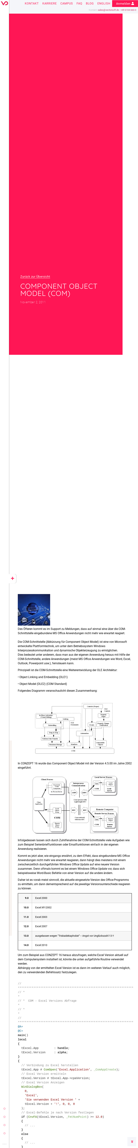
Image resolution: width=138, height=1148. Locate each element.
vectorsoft (4, 1108)
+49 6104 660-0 (128, 10)
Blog (90, 3)
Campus (66, 3)
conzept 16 (4, 1117)
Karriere (49, 3)
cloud (4, 1133)
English (103, 3)
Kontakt (32, 3)
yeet (4, 1125)
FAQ (79, 3)
